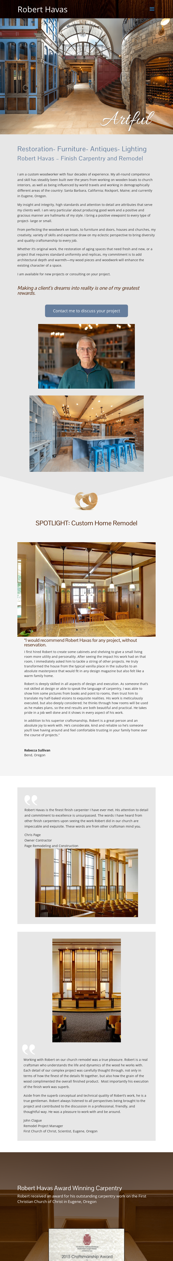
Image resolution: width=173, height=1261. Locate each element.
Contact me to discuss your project (86, 310)
